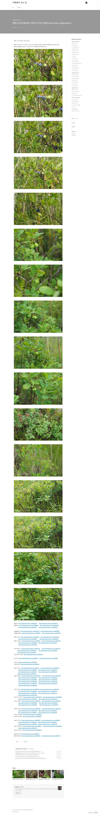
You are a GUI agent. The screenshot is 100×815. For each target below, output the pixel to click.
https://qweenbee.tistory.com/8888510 (51, 708)
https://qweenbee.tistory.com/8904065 (48, 658)
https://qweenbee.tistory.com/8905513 (48, 699)
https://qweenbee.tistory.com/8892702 (31, 701)
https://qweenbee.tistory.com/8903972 (50, 637)
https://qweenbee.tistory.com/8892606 (52, 726)
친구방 (74, 106)
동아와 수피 (75, 50)
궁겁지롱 (74, 93)
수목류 (75, 45)
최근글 (73, 118)
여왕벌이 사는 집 (19, 3)
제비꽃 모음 (75, 67)
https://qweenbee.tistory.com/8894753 (48, 681)
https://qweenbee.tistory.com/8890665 (27, 642)
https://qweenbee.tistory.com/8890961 (27, 679)
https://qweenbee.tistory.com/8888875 (32, 726)
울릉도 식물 (75, 78)
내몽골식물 (75, 85)
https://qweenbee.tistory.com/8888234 (50, 668)
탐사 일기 (75, 99)
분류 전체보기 (77, 39)
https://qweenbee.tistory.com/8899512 (27, 699)
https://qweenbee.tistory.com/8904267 (27, 662)
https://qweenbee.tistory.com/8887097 (48, 679)
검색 (83, 3)
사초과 (74, 58)
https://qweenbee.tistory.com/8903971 (27, 623)
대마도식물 (75, 83)
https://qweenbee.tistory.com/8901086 (47, 724)
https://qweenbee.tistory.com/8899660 (27, 685)
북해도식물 (75, 82)
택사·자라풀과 (75, 61)
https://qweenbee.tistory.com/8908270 (27, 650)
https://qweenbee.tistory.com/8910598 (49, 639)
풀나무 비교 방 (76, 91)
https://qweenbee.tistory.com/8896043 (47, 672)
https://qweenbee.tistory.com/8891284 (31, 735)
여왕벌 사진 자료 (76, 110)
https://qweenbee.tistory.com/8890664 (31, 641)
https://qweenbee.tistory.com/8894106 (27, 691)
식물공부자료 (75, 89)
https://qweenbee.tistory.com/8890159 (31, 720)
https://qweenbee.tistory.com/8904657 (27, 639)
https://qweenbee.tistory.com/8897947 (51, 735)
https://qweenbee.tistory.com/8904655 (27, 644)
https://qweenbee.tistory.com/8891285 (51, 641)
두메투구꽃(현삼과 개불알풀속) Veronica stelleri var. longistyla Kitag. (30, 758)
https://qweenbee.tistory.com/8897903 (47, 710)
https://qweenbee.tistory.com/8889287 (30, 734)
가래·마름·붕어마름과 (76, 63)
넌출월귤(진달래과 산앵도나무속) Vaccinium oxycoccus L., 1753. (29, 753)
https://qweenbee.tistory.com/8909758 (49, 704)
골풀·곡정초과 (75, 52)
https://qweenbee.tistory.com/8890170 (30, 668)
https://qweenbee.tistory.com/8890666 (29, 625)
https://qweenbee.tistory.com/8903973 (30, 648)
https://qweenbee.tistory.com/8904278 (47, 693)
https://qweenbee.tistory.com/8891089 (51, 675)
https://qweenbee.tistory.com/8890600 (31, 675)
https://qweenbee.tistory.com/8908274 (48, 623)
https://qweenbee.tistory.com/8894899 (27, 703)
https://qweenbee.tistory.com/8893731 (27, 672)
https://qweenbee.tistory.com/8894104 (30, 689)
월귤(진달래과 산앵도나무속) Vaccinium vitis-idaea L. (26, 754)
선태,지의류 (75, 59)
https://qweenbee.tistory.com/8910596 (33, 654)
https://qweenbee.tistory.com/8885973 (50, 720)
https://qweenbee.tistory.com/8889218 (48, 677)
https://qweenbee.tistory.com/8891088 (51, 701)
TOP (86, 810)
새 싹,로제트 (75, 47)
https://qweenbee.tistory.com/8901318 (30, 631)
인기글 (76, 118)
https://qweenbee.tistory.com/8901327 (47, 642)
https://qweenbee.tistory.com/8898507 (32, 716)
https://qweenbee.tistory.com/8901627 (48, 703)
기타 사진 (74, 109)
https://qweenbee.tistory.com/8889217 (27, 677)
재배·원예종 (75, 70)
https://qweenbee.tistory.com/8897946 (27, 693)
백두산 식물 (23, 748)
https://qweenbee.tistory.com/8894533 (27, 681)
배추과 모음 (75, 54)
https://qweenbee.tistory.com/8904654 (48, 627)
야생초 (74, 43)
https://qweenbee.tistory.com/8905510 (27, 673)
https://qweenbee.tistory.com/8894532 (27, 728)
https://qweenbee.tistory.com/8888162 (30, 637)
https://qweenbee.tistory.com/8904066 (28, 658)
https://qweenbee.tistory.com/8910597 (27, 652)
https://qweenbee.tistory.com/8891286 (49, 625)
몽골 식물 (75, 80)
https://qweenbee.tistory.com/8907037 (51, 648)
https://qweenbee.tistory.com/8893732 (32, 697)
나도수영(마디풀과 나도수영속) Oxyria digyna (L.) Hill (26, 756)
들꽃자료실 (75, 41)
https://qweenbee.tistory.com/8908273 (48, 650)
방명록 (19, 7)
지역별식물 (17, 748)
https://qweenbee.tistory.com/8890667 (31, 633)
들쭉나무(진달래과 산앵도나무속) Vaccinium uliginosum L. (28, 751)
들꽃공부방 (75, 87)
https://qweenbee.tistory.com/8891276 (27, 722)
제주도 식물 (75, 76)
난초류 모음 (75, 68)
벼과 (74, 56)
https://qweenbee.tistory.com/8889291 (27, 670)
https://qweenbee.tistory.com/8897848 (27, 710)
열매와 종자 (75, 49)
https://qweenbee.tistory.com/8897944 (47, 691)
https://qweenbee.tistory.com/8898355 (48, 683)
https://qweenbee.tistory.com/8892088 (52, 697)
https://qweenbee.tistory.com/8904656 (50, 631)
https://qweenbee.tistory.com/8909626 (27, 704)
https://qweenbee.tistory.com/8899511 (27, 712)
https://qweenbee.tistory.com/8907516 (27, 695)
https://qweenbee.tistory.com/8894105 (49, 689)
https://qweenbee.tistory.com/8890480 (31, 708)
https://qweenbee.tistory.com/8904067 (51, 633)
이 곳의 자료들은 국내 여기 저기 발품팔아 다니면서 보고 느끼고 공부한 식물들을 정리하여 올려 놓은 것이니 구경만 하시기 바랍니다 (36, 789)
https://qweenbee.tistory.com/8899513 (27, 724)
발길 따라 (75, 103)
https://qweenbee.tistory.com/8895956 (47, 722)
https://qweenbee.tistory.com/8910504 (47, 712)
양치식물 (75, 65)
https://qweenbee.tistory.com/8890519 (29, 664)
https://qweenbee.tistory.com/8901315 (27, 627)
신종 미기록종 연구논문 (77, 95)
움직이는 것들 (75, 101)
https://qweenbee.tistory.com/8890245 (47, 670)
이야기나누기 (76, 97)
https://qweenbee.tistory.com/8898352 (32, 714)
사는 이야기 (76, 104)
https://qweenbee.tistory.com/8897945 (27, 683)
